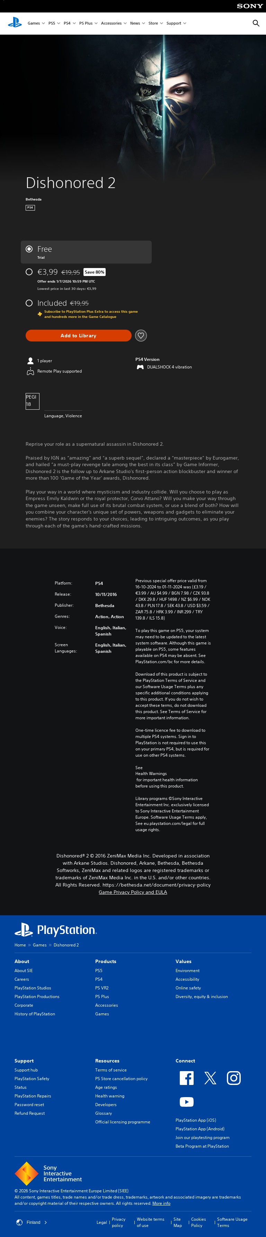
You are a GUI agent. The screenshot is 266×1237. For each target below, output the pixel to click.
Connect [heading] (185, 1061)
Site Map (178, 1222)
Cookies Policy (198, 1222)
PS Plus (85, 23)
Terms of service (111, 1070)
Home (20, 945)
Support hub (26, 1070)
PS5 (51, 23)
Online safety (188, 988)
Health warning (109, 1096)
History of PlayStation (35, 1014)
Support (174, 23)
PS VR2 (101, 988)
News (135, 23)
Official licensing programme (122, 1122)
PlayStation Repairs (33, 1096)
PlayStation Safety (32, 1079)
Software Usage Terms (232, 1222)
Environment (188, 970)
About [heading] (22, 961)
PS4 (67, 23)
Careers (22, 979)
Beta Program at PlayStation (202, 1146)
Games (34, 23)
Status (21, 1087)
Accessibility (187, 979)
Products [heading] (105, 961)
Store (153, 23)
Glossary (103, 1113)
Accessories (111, 23)
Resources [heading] (107, 1061)
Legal (102, 1222)
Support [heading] (24, 1061)
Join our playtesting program (203, 1137)
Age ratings (106, 1087)
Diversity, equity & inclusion (202, 996)
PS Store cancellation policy (121, 1079)
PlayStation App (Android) (200, 1129)
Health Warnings (151, 773)
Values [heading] (184, 961)
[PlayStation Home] (15, 23)
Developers (106, 1104)
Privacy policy (118, 1222)
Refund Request (30, 1113)
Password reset (29, 1104)
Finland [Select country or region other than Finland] (32, 1222)
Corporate (24, 1005)
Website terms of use (151, 1222)
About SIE (24, 970)
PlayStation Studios (33, 988)
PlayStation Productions (37, 996)
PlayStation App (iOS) (196, 1120)
